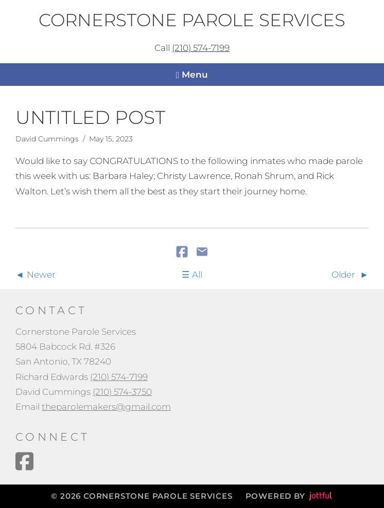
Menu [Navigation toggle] (192, 74)
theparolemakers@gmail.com (106, 407)
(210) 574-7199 (201, 48)
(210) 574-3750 (122, 392)
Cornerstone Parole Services (192, 20)
